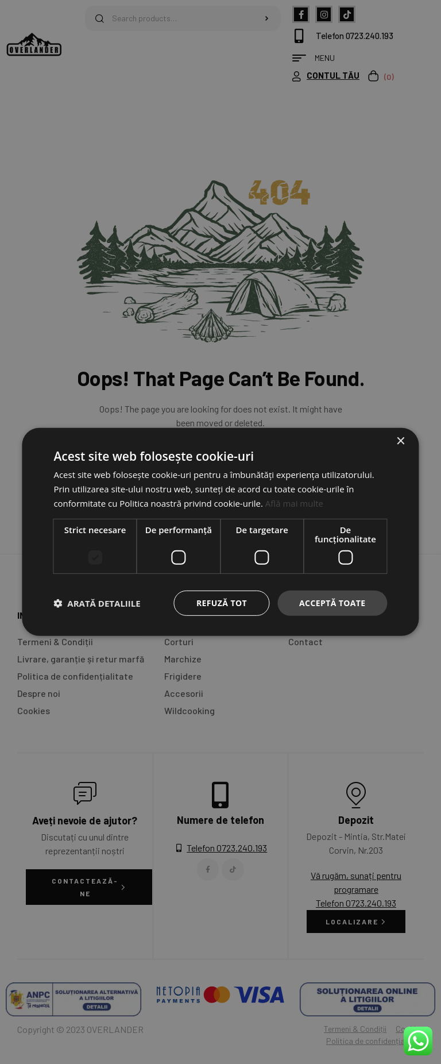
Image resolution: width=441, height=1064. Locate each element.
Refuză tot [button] (221, 602)
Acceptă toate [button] (332, 602)
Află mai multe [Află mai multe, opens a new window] (294, 503)
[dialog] (220, 532)
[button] (96, 603)
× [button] (400, 441)
